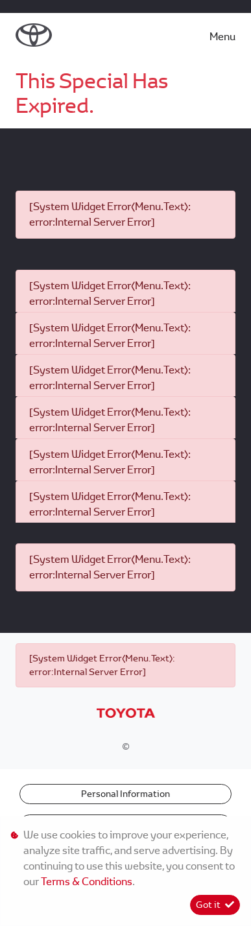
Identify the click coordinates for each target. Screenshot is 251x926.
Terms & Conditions (86, 881)
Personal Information (125, 794)
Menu (222, 36)
